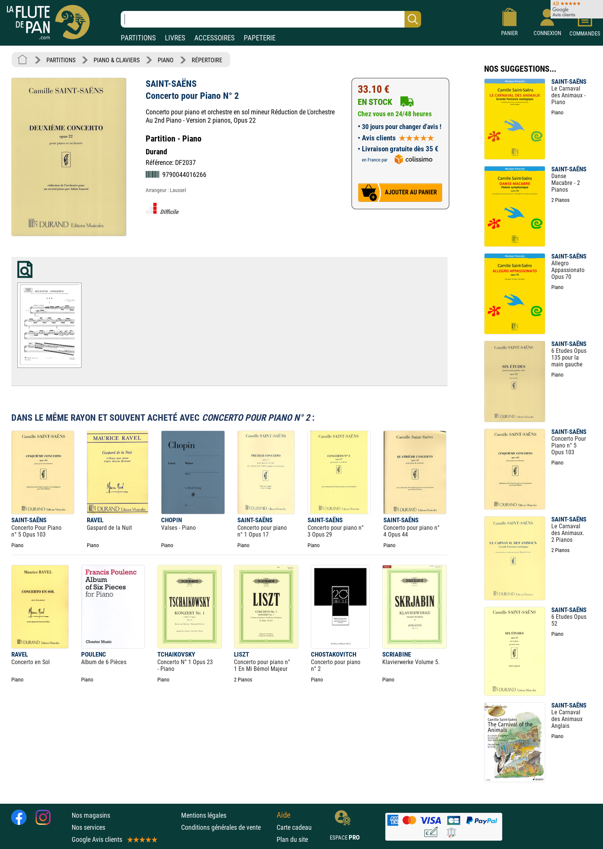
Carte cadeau (294, 827)
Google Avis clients (114, 839)
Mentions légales (203, 815)
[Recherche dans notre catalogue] (271, 19)
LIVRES (175, 38)
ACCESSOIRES (214, 38)
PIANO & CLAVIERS (117, 60)
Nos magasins (91, 815)
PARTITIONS (138, 38)
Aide (284, 815)
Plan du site (292, 839)
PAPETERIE (259, 38)
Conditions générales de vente (227, 827)
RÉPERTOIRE (207, 60)
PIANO (166, 60)
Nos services (88, 827)
